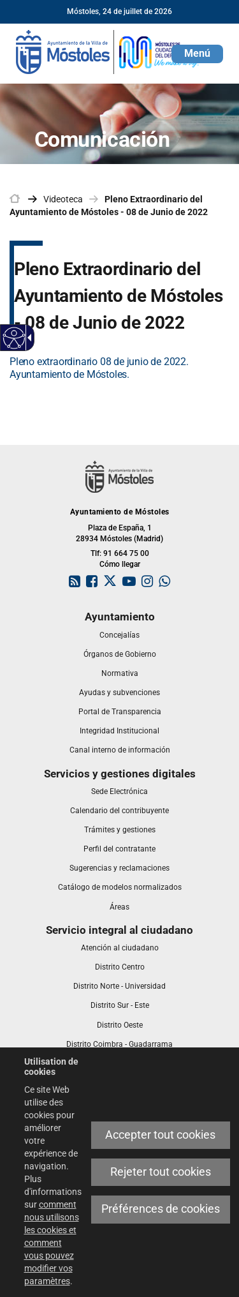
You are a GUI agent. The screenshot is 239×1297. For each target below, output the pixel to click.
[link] (108, 51)
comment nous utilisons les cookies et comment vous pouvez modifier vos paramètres (51, 1242)
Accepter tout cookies (160, 1134)
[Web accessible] (14, 338)
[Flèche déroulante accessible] (27, 337)
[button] (197, 54)
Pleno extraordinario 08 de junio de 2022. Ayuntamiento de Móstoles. (99, 368)
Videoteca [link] (63, 199)
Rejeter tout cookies (160, 1172)
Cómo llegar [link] (119, 564)
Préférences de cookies (160, 1209)
